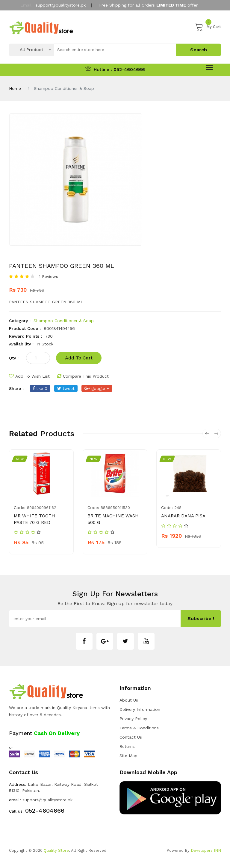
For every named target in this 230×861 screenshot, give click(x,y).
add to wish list (29, 376)
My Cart (208, 27)
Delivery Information (139, 709)
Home (15, 88)
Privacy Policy (133, 718)
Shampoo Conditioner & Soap (64, 320)
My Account (115, 18)
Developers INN (206, 850)
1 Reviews (48, 276)
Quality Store (56, 850)
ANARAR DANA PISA (183, 516)
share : (16, 388)
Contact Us (130, 737)
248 (177, 507)
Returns (127, 746)
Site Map (128, 755)
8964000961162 (41, 507)
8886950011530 (115, 507)
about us (128, 700)
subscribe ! (200, 618)
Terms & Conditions (139, 727)
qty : (14, 358)
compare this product (83, 376)
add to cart (79, 358)
